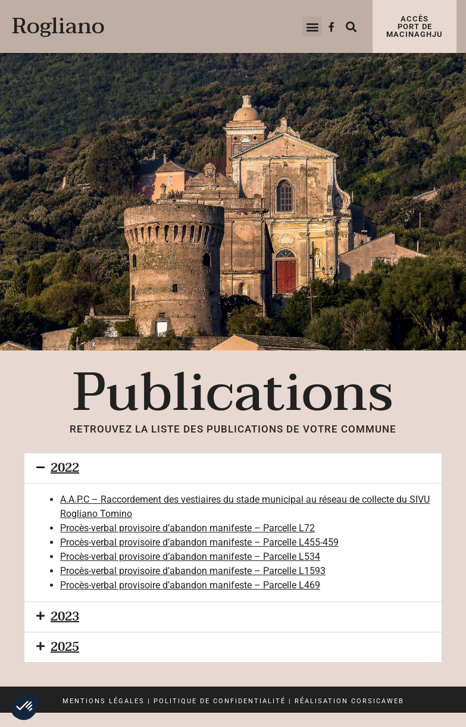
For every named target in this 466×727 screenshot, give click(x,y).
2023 (65, 617)
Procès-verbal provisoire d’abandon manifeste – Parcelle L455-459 (199, 542)
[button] (312, 26)
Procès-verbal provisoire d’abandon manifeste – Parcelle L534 (190, 556)
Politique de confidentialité (220, 701)
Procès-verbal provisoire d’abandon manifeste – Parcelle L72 (187, 528)
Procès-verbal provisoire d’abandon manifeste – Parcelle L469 (190, 585)
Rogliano (58, 26)
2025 (65, 647)
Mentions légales (103, 701)
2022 (65, 468)
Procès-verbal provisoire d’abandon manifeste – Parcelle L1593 (193, 570)
